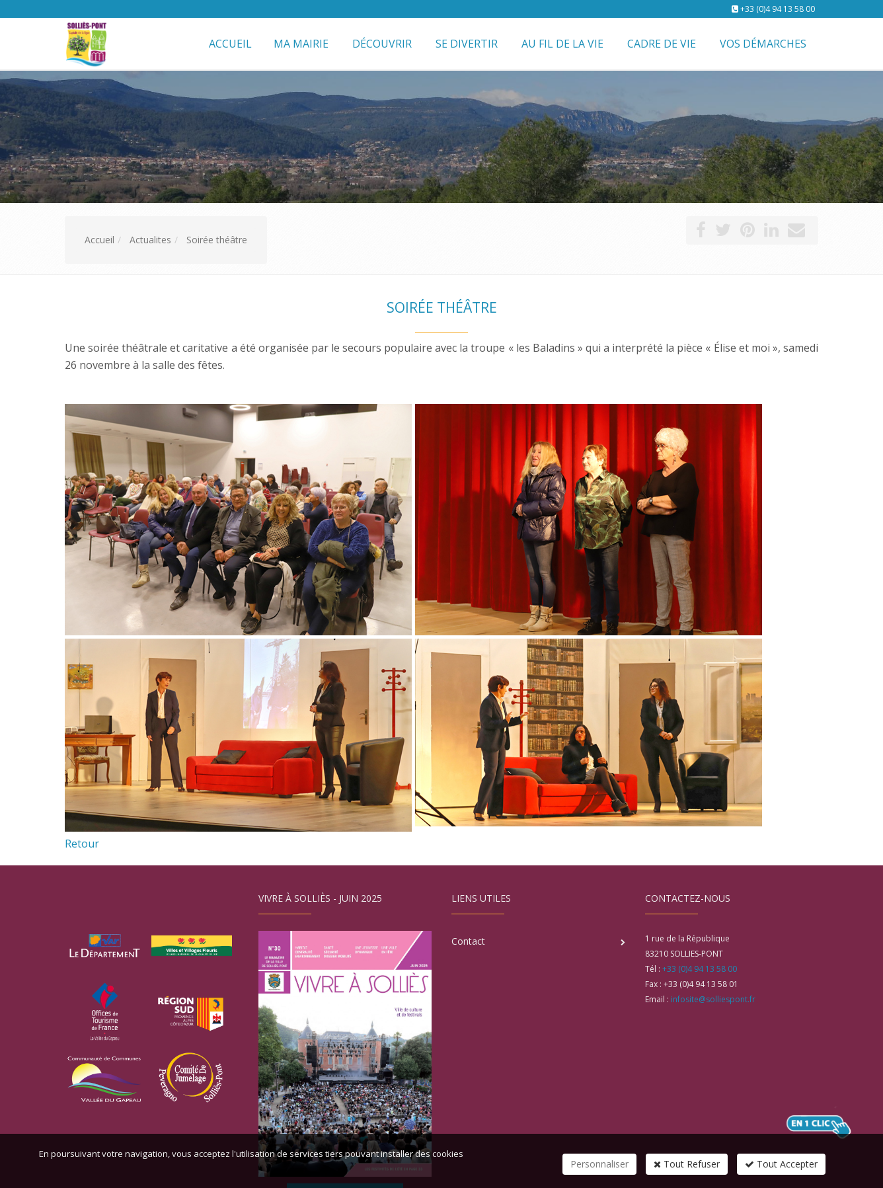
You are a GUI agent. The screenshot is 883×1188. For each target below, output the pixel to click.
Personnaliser (599, 1164)
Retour (82, 843)
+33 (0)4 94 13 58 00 (777, 9)
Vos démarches (763, 43)
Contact (468, 941)
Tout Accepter (781, 1164)
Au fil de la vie (562, 43)
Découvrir (382, 43)
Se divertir (467, 43)
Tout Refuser (687, 1164)
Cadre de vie (661, 43)
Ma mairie (301, 43)
